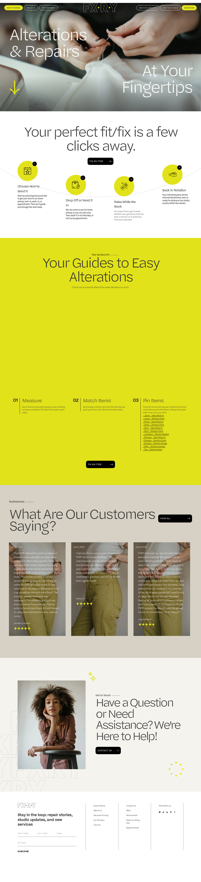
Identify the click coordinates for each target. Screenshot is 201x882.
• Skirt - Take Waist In (153, 428)
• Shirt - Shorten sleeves (154, 446)
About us (30, 7)
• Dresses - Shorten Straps (155, 443)
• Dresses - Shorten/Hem (154, 440)
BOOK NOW (189, 7)
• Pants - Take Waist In (153, 421)
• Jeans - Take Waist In (153, 415)
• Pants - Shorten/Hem (153, 424)
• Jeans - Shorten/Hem (153, 418)
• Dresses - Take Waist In (154, 437)
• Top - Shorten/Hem (152, 449)
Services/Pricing (148, 7)
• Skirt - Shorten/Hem (153, 431)
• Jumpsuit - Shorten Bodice (156, 434)
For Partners (48, 7)
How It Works (13, 7)
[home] (100, 8)
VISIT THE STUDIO (170, 7)
